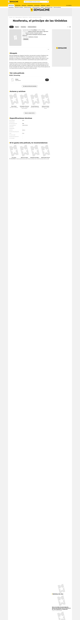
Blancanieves (35, 3)
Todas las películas (18, 22)
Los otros (14, 162)
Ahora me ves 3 (30, 3)
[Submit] (48, 2)
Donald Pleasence (35, 111)
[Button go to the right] (70, 32)
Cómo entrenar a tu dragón (42, 3)
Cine (13, 22)
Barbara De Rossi (45, 111)
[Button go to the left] (68, 32)
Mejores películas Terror (32, 163)
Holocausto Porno (45, 162)
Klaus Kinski (13, 111)
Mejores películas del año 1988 (22, 163)
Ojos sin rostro (24, 162)
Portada (10, 22)
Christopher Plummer (24, 111)
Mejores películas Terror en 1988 (43, 163)
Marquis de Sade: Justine (36, 162)
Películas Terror (25, 22)
